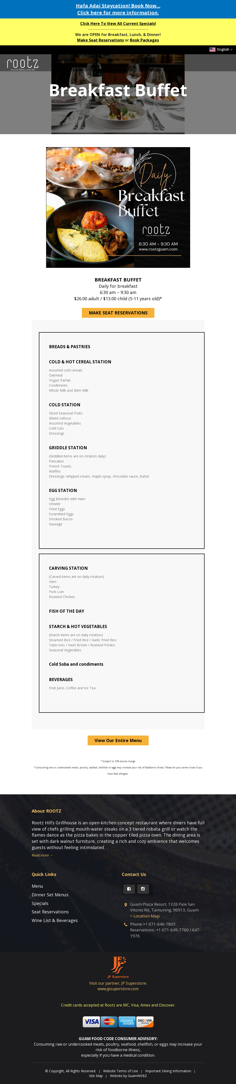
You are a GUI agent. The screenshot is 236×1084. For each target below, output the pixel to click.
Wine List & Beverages (55, 920)
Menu (37, 886)
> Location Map (145, 916)
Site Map (96, 1075)
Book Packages (144, 40)
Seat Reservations (50, 912)
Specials (40, 903)
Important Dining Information (168, 1071)
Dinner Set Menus (50, 895)
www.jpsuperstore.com (118, 988)
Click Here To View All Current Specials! (118, 23)
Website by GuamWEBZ (128, 1075)
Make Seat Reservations (100, 40)
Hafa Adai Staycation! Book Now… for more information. (118, 9)
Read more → (42, 855)
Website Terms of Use (120, 1071)
